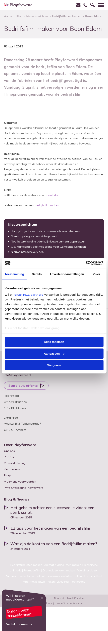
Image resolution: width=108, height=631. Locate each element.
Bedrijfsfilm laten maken (26, 565)
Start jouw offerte (23, 386)
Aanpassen (54, 353)
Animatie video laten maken (62, 565)
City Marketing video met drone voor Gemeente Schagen (48, 246)
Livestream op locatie (71, 581)
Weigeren (54, 365)
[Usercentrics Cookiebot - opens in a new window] (85, 263)
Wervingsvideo (87, 570)
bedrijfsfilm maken (47, 205)
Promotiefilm (32, 570)
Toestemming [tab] (14, 274)
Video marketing (24, 610)
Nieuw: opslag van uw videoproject (34, 236)
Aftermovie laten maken (39, 581)
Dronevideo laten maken (59, 570)
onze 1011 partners (28, 294)
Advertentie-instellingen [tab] (67, 274)
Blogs (7, 475)
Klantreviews (12, 469)
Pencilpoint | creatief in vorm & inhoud (61, 603)
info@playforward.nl (17, 375)
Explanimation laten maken (64, 576)
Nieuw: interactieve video (27, 252)
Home (8, 16)
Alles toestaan (54, 341)
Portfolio (10, 457)
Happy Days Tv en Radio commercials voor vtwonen (45, 231)
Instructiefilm (92, 576)
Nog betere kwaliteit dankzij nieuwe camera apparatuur (48, 241)
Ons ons (9, 451)
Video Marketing (15, 463)
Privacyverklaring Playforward (23, 488)
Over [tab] (96, 274)
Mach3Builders (75, 598)
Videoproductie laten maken (25, 576)
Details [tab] (37, 274)
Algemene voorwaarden (20, 481)
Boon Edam (52, 195)
